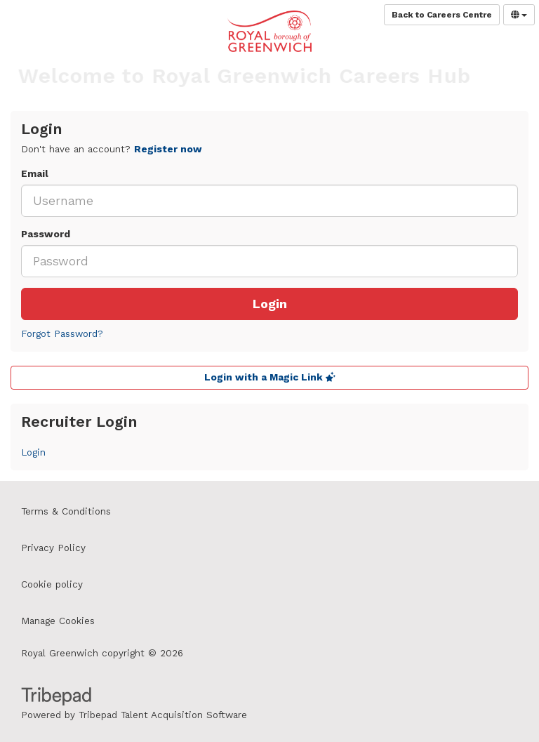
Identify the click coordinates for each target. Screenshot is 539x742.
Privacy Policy (53, 548)
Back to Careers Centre (442, 15)
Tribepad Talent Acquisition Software (163, 715)
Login (270, 304)
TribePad (56, 697)
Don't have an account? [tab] (111, 149)
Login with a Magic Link (269, 377)
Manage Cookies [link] (58, 621)
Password (45, 234)
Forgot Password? (62, 334)
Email (34, 174)
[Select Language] (519, 14)
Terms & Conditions (66, 511)
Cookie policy (52, 584)
